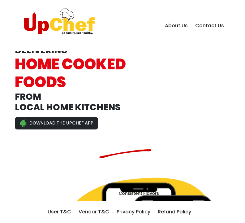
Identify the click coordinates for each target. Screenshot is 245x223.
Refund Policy (174, 211)
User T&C (59, 211)
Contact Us (209, 25)
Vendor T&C (94, 211)
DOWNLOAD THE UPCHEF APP (56, 123)
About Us (176, 25)
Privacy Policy (133, 211)
